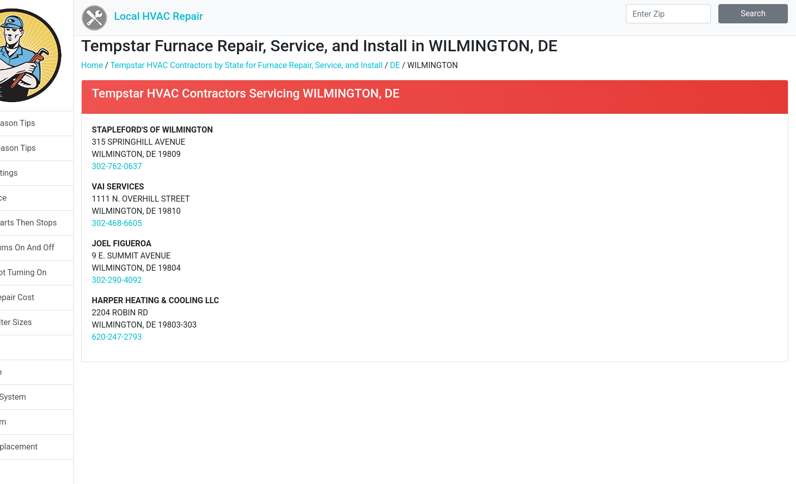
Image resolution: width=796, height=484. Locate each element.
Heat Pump (30, 372)
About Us (26, 471)
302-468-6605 (166, 223)
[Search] (668, 13)
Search (753, 13)
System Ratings (38, 173)
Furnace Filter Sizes (45, 322)
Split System (32, 422)
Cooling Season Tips (47, 123)
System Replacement (48, 446)
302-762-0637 (166, 166)
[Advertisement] (622, 195)
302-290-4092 (166, 280)
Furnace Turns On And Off (56, 247)
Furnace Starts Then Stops (58, 223)
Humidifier (29, 347)
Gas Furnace (32, 198)
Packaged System (42, 397)
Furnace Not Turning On (52, 272)
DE (444, 65)
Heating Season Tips (47, 148)
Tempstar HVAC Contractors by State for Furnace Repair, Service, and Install (295, 65)
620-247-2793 (166, 337)
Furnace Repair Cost (46, 297)
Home (141, 65)
